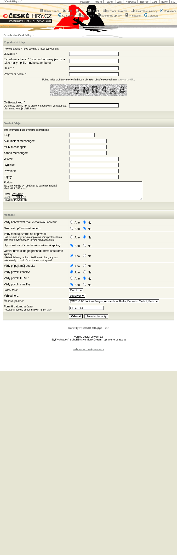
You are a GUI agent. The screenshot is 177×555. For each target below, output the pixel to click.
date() (50, 309)
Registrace (168, 11)
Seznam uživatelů (115, 11)
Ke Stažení (66, 15)
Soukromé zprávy (110, 15)
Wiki (119, 1)
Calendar (151, 15)
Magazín (85, 1)
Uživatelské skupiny (144, 11)
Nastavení (86, 15)
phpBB (82, 328)
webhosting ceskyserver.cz (88, 349)
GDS (155, 1)
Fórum (98, 1)
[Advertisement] (88, 358)
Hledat (93, 11)
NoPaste (131, 1)
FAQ (67, 11)
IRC (173, 1)
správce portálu (126, 79)
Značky (7, 197)
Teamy (109, 1)
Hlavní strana (50, 11)
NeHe (164, 1)
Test (80, 11)
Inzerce (143, 1)
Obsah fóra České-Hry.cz (19, 35)
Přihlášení (133, 15)
